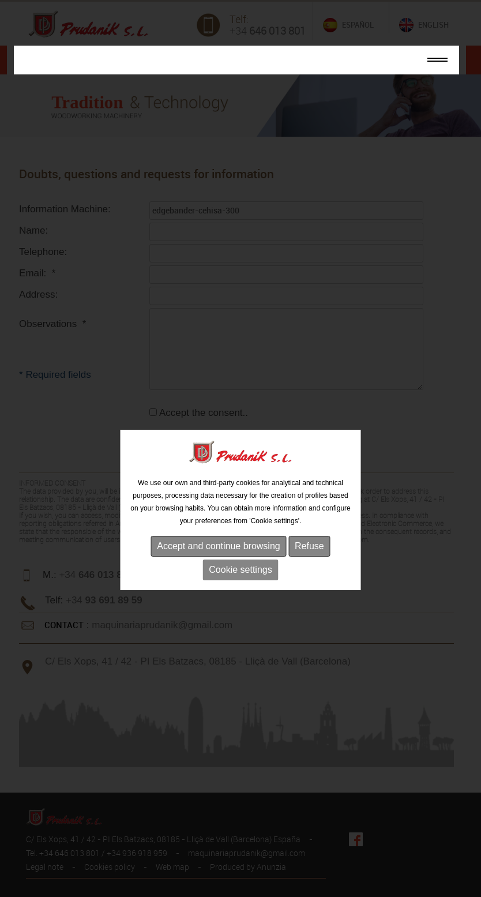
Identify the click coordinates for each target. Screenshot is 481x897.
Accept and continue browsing (218, 562)
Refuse (309, 562)
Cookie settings (240, 586)
